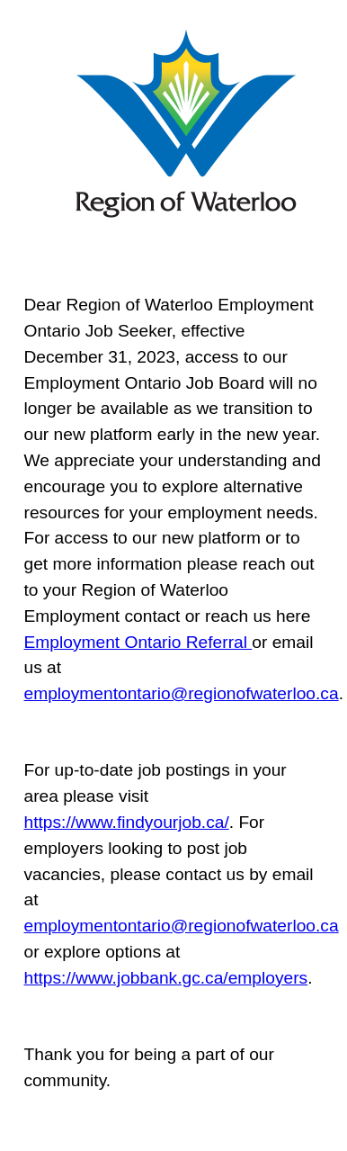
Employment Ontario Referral (138, 642)
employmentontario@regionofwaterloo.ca (181, 693)
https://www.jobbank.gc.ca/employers (166, 977)
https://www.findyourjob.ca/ (126, 822)
